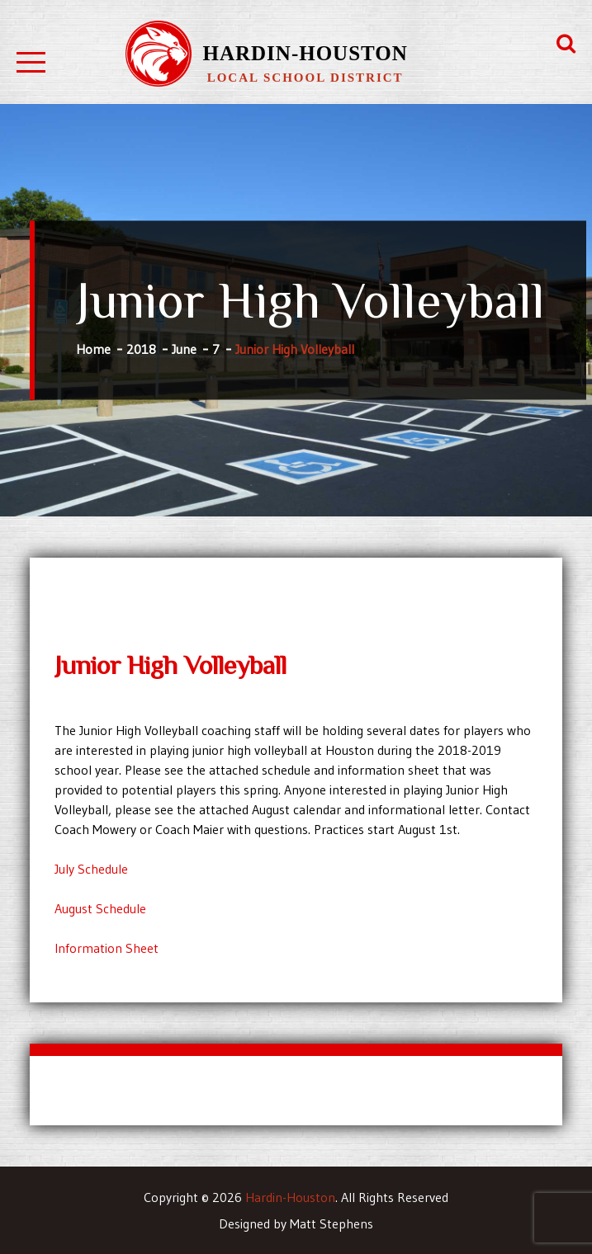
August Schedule (100, 908)
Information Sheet (106, 948)
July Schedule (91, 868)
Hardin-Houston (305, 53)
